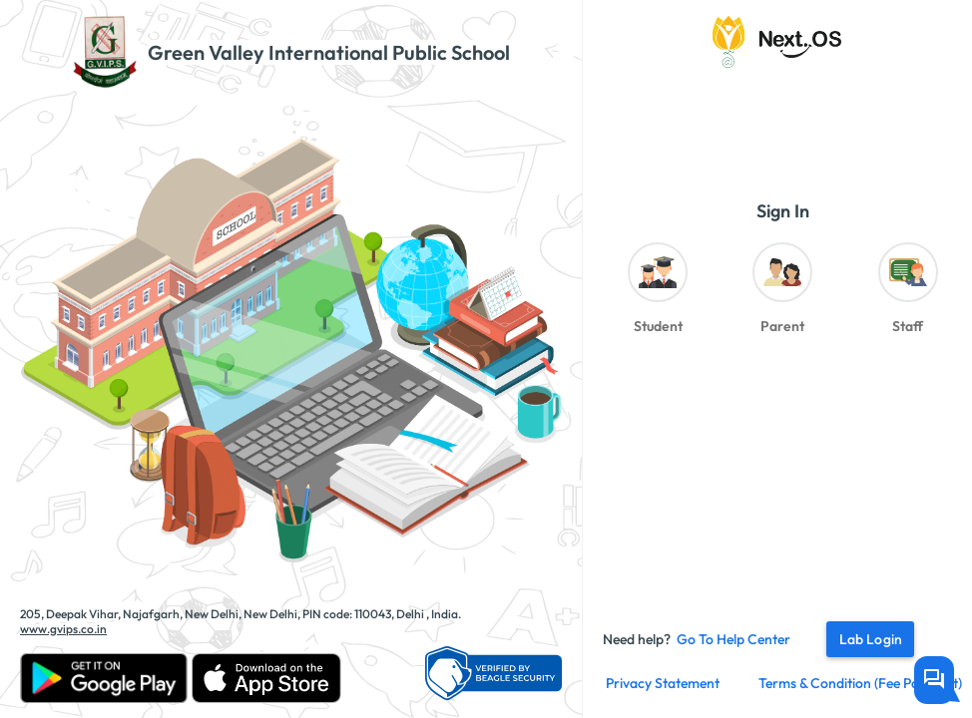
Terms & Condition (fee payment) (860, 683)
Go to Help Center (733, 639)
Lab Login (870, 639)
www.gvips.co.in (63, 628)
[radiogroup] (782, 293)
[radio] (657, 293)
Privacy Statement (663, 683)
